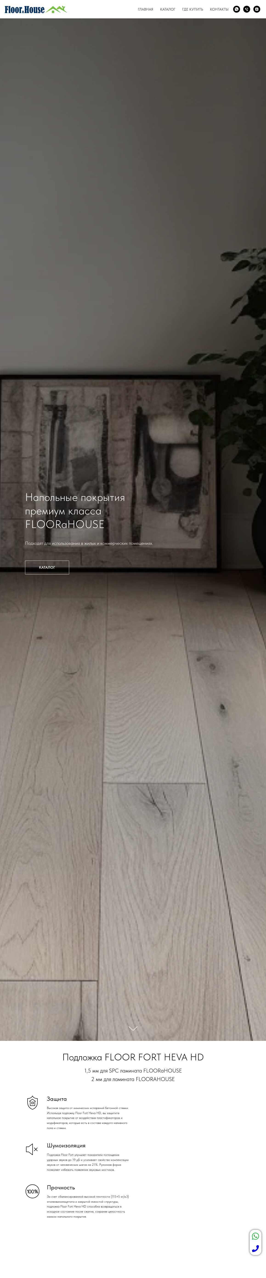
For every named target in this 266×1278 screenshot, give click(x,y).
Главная (145, 9)
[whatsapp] (236, 9)
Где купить (192, 9)
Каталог (167, 9)
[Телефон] (246, 9)
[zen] (256, 9)
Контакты (219, 9)
